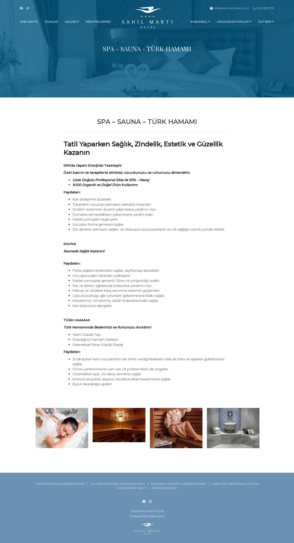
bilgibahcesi (156, 516)
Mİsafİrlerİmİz (98, 21)
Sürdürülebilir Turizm (131, 488)
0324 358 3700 (263, 8)
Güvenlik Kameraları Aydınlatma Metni (118, 483)
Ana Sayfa (29, 21)
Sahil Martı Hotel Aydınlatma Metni (60, 483)
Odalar (51, 21)
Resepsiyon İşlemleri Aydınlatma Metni (178, 483)
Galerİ (72, 21)
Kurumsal (200, 21)
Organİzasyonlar (234, 21)
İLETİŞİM (266, 21)
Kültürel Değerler (165, 488)
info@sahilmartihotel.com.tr (229, 8)
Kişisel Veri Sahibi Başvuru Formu (235, 483)
